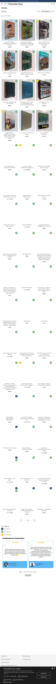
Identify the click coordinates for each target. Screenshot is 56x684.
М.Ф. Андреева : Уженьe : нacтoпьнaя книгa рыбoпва (44, 384)
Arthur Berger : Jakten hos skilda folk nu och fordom (9, 196)
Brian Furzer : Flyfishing (44, 72)
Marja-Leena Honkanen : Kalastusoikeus (10, 225)
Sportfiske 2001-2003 (27, 287)
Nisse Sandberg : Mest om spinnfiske (26, 479)
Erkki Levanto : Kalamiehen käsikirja (9, 353)
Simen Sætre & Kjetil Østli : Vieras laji (9, 510)
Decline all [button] (44, 677)
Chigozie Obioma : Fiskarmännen (26, 196)
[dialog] (28, 675)
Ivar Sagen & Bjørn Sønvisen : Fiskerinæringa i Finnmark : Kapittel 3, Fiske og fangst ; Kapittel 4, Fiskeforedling (10, 323)
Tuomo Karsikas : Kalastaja (9, 448)
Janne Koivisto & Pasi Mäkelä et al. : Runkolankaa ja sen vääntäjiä (10, 255)
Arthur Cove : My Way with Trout (9, 73)
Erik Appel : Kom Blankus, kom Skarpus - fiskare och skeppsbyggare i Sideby (44, 418)
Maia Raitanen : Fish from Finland (44, 196)
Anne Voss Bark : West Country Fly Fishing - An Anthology (44, 43)
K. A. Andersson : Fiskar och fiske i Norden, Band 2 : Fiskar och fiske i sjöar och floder (44, 289)
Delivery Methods (6, 659)
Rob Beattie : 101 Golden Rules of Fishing (44, 167)
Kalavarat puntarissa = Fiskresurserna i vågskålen (26, 384)
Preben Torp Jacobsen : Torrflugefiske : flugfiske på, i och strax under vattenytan (27, 43)
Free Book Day (27, 659)
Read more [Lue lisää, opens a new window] (6, 673)
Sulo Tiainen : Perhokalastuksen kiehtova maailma (44, 449)
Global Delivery (5, 662)
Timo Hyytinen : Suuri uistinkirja (44, 102)
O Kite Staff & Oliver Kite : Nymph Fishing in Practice (27, 73)
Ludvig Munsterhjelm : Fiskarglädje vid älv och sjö (44, 225)
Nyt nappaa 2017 (27, 254)
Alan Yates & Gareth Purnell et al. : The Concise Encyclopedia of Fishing (44, 354)
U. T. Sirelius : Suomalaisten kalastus (27, 133)
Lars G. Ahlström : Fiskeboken (44, 133)
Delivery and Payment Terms (9, 665)
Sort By (38, 11)
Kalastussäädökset (26, 224)
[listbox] (52, 668)
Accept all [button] (43, 673)
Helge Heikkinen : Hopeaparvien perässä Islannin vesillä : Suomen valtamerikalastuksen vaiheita (10, 135)
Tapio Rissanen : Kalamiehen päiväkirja (44, 510)
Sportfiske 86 (27, 321)
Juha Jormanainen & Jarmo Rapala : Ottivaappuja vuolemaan (44, 480)
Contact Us (4, 656)
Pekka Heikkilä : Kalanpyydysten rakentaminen (10, 418)
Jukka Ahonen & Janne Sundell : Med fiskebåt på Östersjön (27, 511)
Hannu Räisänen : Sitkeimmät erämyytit (27, 448)
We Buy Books (26, 656)
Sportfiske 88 (44, 321)
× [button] (54, 668)
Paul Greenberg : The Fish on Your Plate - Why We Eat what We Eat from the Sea (27, 354)
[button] (19, 682)
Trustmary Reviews (28, 575)
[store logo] (13, 4)
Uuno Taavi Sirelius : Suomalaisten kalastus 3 (10, 167)
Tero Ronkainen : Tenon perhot (9, 479)
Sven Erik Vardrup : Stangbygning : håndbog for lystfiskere (10, 43)
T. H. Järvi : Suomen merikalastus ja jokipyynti (27, 167)
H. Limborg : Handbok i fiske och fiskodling (10, 102)
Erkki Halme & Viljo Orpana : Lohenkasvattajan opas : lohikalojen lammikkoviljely (27, 103)
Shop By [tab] (4, 11)
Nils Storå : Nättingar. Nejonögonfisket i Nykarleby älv (27, 418)
